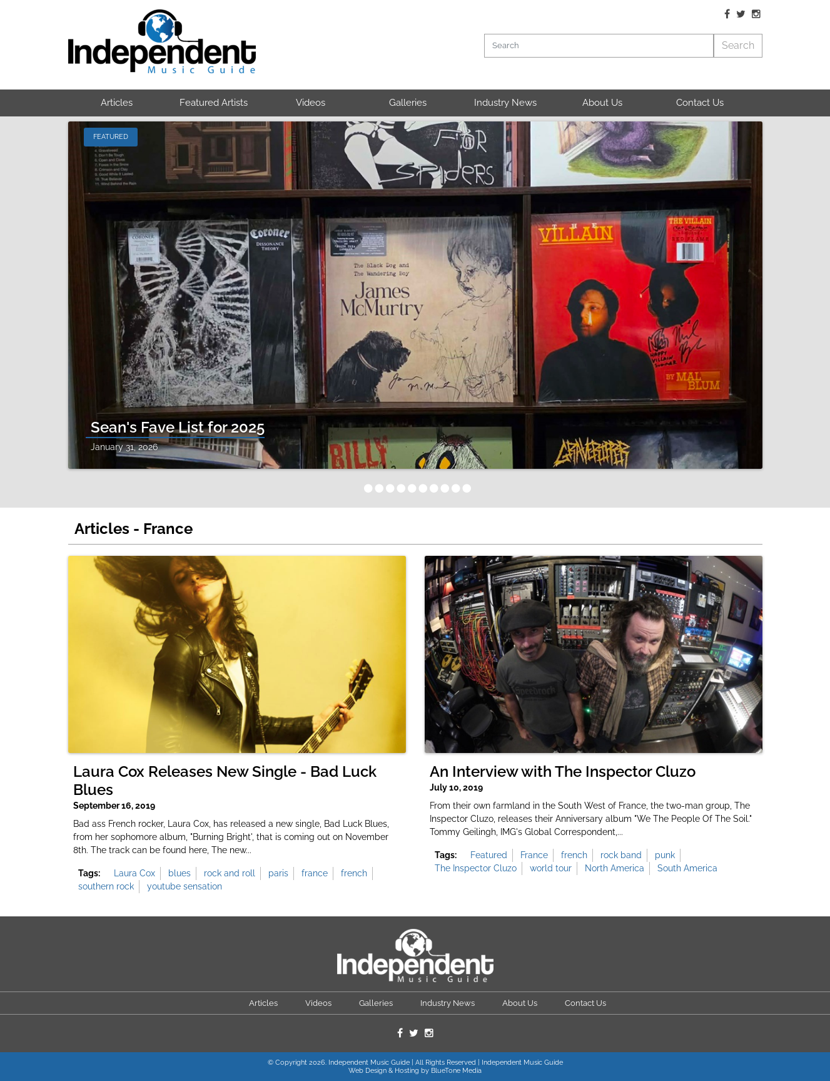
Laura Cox (134, 873)
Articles (117, 102)
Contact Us (700, 102)
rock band (621, 855)
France (534, 855)
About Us (602, 102)
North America (614, 868)
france (314, 873)
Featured (488, 855)
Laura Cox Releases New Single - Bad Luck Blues (225, 781)
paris (278, 873)
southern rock (106, 886)
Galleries (408, 102)
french (354, 873)
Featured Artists (214, 102)
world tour (551, 868)
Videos (310, 102)
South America (687, 868)
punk (665, 855)
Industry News (505, 102)
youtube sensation (184, 886)
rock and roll (229, 873)
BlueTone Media (456, 1071)
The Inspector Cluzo (476, 868)
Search (738, 45)
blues (179, 873)
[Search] (599, 46)
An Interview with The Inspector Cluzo (563, 772)
